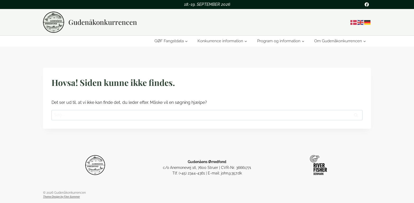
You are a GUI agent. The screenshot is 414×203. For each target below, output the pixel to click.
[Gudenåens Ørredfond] (95, 165)
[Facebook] (367, 4)
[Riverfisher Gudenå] (319, 165)
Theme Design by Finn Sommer (61, 196)
